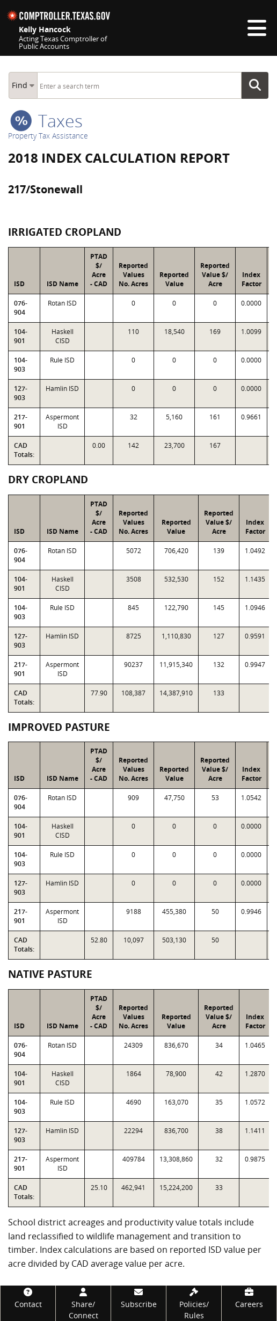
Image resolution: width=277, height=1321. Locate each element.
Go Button (258, 85)
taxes (46, 120)
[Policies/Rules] (193, 1303)
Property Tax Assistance (48, 135)
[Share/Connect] (83, 1303)
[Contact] (28, 1298)
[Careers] (249, 1298)
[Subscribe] (138, 1298)
